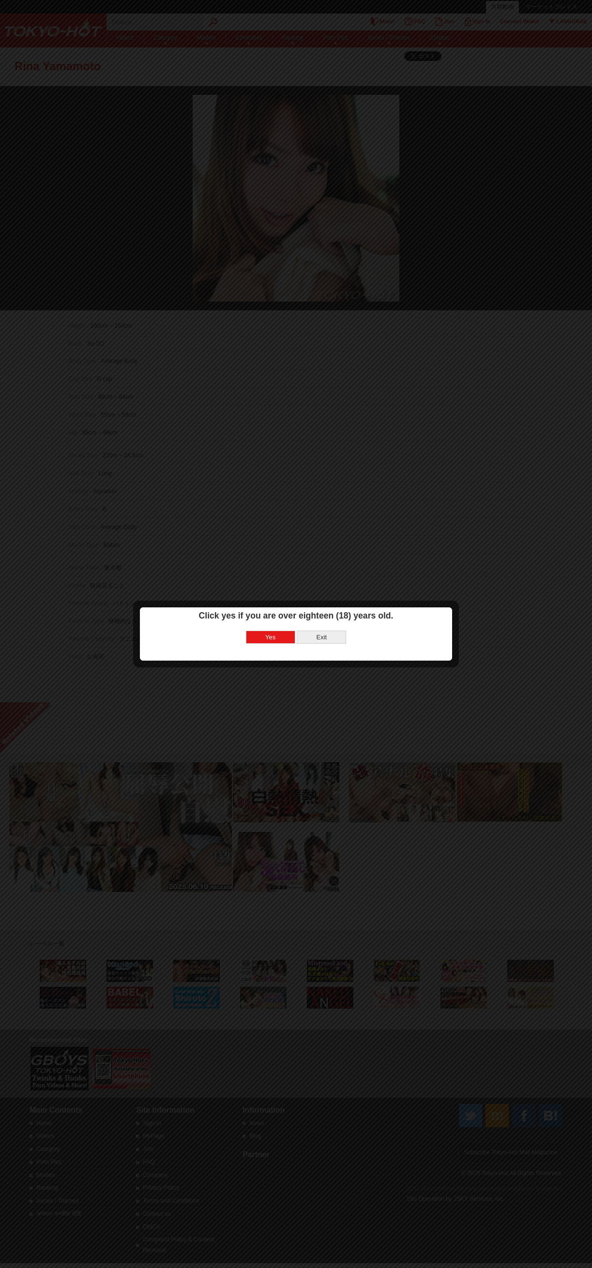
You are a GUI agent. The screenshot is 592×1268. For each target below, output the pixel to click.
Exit (321, 599)
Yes (270, 599)
